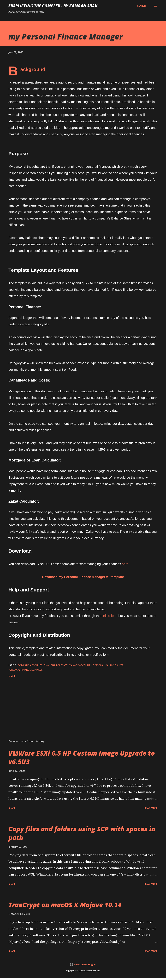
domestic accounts (30, 665)
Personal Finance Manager (25, 669)
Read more (151, 807)
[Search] (141, 6)
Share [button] (12, 675)
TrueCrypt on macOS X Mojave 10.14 (64, 904)
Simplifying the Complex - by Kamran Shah (52, 5)
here (125, 564)
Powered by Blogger (83, 964)
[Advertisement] (83, 711)
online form (110, 616)
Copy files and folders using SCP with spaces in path (81, 833)
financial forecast (56, 665)
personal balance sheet (108, 665)
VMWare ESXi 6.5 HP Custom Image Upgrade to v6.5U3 (81, 757)
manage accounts (80, 665)
